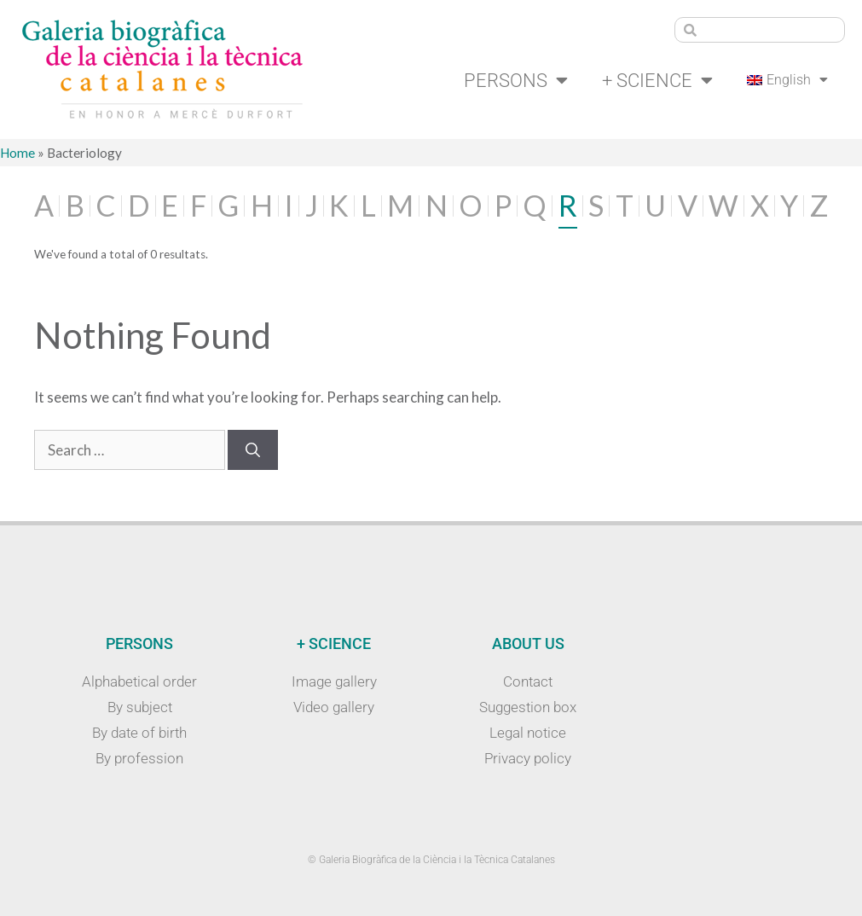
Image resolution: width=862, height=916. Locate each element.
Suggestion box (527, 707)
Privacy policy (527, 758)
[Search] (253, 450)
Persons (516, 80)
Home (17, 152)
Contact (527, 681)
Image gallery (334, 681)
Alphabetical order (139, 681)
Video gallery (333, 707)
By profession (139, 758)
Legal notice (527, 732)
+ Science (657, 80)
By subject (139, 707)
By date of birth (139, 732)
